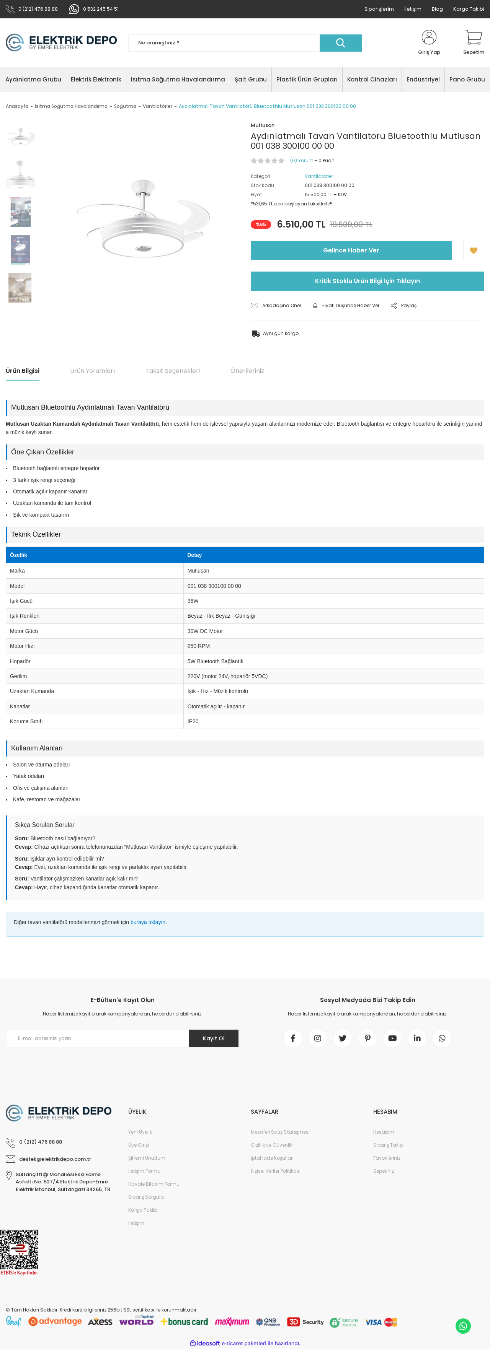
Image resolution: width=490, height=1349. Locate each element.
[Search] (245, 43)
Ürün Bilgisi (22, 370)
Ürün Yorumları (92, 370)
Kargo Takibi (468, 9)
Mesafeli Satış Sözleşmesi (280, 1132)
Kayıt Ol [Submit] (214, 1038)
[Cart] (473, 43)
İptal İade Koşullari (272, 1158)
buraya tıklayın (148, 922)
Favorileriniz (386, 1158)
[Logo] (61, 43)
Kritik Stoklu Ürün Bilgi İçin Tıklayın (367, 281)
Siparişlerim (379, 9)
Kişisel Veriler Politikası (276, 1171)
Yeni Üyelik (140, 1132)
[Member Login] (429, 43)
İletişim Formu (144, 1171)
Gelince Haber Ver (351, 250)
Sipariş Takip (388, 1145)
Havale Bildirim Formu (154, 1184)
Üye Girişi (138, 1145)
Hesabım (383, 1132)
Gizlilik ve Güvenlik (271, 1145)
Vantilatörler (319, 176)
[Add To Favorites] (473, 250)
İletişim (412, 9)
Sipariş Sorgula (146, 1197)
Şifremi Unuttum (146, 1158)
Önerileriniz (247, 370)
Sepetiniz (383, 1171)
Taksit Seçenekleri (172, 370)
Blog (437, 9)
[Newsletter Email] (122, 1038)
